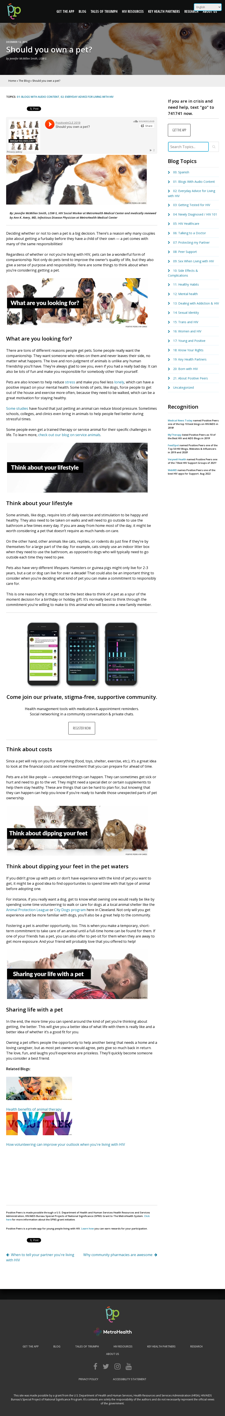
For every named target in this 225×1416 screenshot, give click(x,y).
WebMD (173, 470)
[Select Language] (208, 7)
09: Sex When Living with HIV (193, 261)
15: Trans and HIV (185, 322)
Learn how (87, 1228)
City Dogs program (70, 909)
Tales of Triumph (104, 11)
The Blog (24, 81)
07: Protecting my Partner (191, 242)
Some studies (17, 408)
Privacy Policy (88, 1379)
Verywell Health (177, 459)
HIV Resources (133, 11)
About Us (210, 11)
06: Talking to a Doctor (189, 233)
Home (12, 81)
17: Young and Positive (189, 341)
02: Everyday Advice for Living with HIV (87, 97)
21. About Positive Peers (190, 378)
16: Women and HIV (187, 331)
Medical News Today (180, 420)
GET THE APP (179, 130)
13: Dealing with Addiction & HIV (196, 303)
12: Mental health (185, 294)
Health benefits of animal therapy (34, 1109)
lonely (119, 382)
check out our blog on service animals (69, 434)
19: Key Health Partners (190, 359)
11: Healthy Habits (186, 284)
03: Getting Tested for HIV (191, 205)
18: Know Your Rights (188, 350)
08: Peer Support (185, 252)
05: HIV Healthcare (186, 223)
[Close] (214, 146)
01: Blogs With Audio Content (38, 97)
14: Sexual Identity (186, 312)
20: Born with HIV (185, 369)
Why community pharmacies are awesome (117, 1254)
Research (191, 11)
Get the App (65, 11)
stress (70, 382)
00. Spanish (181, 172)
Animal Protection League (27, 909)
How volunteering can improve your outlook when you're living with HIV (65, 1144)
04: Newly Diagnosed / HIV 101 (195, 214)
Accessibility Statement (129, 1379)
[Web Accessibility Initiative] (112, 1335)
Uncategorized (183, 387)
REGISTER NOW (82, 728)
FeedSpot (173, 445)
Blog (82, 11)
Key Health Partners (164, 11)
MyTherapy (174, 434)
